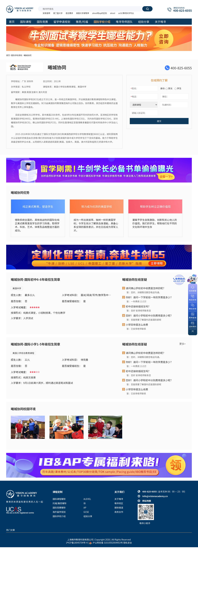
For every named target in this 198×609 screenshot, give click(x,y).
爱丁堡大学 (57, 13)
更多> (182, 344)
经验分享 (88, 516)
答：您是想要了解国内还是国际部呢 (144, 319)
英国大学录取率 (82, 13)
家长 (169, 88)
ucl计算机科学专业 (126, 13)
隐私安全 (127, 542)
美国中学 (17, 288)
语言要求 (69, 13)
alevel (112, 13)
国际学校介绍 (59, 516)
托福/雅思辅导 (60, 503)
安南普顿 (46, 13)
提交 (159, 121)
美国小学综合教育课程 (23, 353)
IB (85, 503)
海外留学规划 (59, 511)
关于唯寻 (118, 498)
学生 (177, 88)
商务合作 (118, 511)
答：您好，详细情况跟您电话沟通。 (144, 292)
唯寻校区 (118, 503)
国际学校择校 (16, 55)
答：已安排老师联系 (136, 328)
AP (85, 507)
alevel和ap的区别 (99, 13)
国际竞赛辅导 (59, 507)
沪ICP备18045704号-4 (77, 542)
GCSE (86, 511)
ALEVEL (87, 498)
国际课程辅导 (59, 498)
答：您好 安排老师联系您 (139, 310)
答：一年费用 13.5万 (136, 301)
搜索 (147, 9)
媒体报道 (118, 507)
